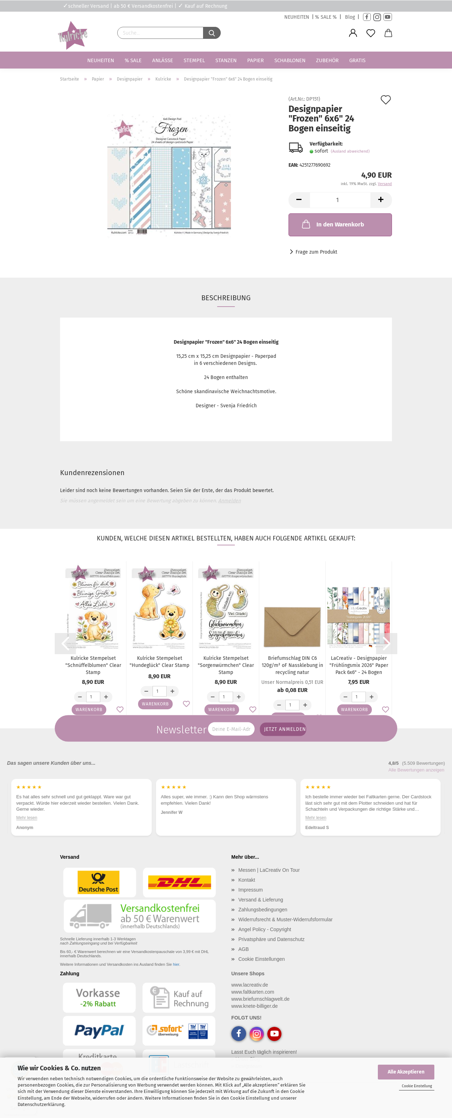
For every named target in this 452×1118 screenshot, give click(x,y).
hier (176, 964)
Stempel (194, 60)
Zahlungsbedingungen (262, 909)
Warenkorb (89, 709)
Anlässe (162, 60)
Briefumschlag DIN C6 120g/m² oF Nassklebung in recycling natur (292, 665)
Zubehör (327, 60)
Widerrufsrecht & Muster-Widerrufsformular (285, 919)
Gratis (357, 60)
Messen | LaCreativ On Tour (269, 870)
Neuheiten (100, 60)
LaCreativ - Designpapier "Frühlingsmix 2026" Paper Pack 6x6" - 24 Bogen (358, 665)
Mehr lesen (26, 817)
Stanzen (226, 60)
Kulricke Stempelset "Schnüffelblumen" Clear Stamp (93, 665)
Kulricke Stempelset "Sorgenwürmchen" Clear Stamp (226, 665)
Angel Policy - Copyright (264, 929)
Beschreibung (226, 298)
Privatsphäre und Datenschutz (271, 939)
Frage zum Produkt (316, 252)
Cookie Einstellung (417, 1086)
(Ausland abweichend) (350, 151)
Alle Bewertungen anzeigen (416, 770)
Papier (255, 60)
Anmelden (229, 501)
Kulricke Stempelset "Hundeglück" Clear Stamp (159, 661)
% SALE (133, 60)
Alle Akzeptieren (406, 1072)
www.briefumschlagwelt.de (260, 999)
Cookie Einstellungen (261, 959)
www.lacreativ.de (249, 985)
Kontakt (246, 880)
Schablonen (289, 60)
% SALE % (326, 17)
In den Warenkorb (332, 224)
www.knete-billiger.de (254, 1006)
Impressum (250, 890)
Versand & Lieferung (260, 900)
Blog (350, 17)
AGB (243, 949)
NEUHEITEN (296, 17)
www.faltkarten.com (252, 992)
